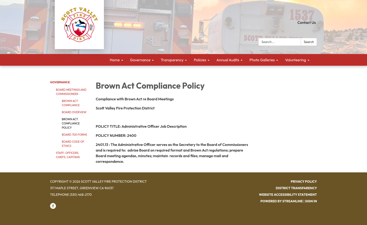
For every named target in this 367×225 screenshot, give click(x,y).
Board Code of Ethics (73, 144)
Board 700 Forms (74, 134)
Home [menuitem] (115, 60)
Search (309, 42)
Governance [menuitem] (140, 60)
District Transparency (296, 188)
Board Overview (74, 112)
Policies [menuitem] (200, 60)
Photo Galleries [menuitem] (262, 60)
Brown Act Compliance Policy (71, 123)
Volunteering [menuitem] (295, 60)
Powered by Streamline (282, 201)
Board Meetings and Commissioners (71, 92)
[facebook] (53, 208)
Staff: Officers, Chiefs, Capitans (68, 155)
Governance (60, 82)
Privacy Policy (304, 181)
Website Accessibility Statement (288, 194)
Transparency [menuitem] (172, 60)
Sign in (311, 201)
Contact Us (306, 22)
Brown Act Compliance (71, 103)
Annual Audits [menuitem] (228, 60)
